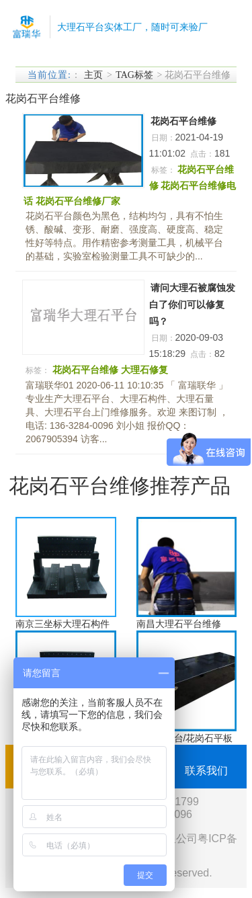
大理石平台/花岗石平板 (184, 738)
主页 (93, 75)
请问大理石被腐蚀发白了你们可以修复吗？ (192, 304)
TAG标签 (134, 75)
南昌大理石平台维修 (178, 623)
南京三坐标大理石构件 (62, 623)
